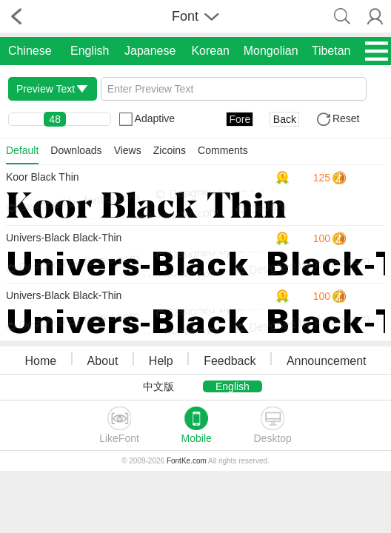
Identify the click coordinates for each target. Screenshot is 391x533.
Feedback (229, 361)
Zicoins (169, 150)
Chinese (30, 50)
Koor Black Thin (42, 177)
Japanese (150, 50)
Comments (223, 150)
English (89, 50)
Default (22, 150)
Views (127, 150)
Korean (210, 50)
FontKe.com (187, 461)
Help (161, 361)
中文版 (158, 386)
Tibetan (331, 50)
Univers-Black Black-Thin (63, 238)
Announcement (327, 361)
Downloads (75, 150)
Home (40, 361)
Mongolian (271, 50)
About (102, 361)
